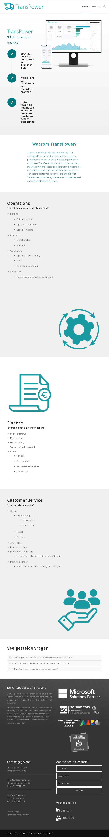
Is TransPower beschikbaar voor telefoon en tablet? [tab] (33, 669)
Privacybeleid (13, 812)
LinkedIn (66, 810)
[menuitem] (86, 6)
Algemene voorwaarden (18, 815)
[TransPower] (23, 6)
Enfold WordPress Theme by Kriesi (41, 833)
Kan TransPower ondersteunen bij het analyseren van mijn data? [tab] (39, 663)
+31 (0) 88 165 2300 (19, 768)
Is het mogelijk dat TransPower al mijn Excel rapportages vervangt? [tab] (40, 657)
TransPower (22, 833)
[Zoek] (104, 6)
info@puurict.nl (20, 771)
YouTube (68, 817)
